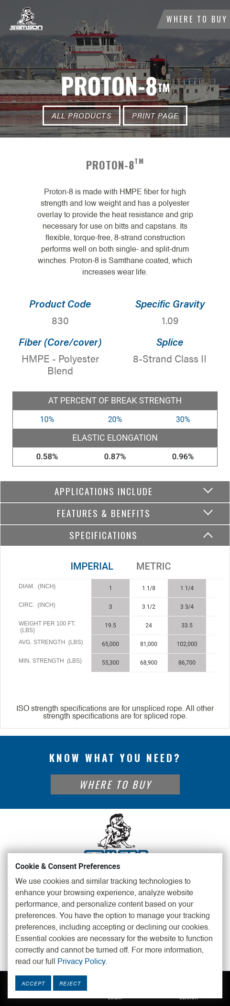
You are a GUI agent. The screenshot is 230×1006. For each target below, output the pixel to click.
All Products (81, 115)
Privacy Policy (81, 962)
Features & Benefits (104, 513)
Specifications (103, 535)
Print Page (155, 115)
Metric (153, 566)
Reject (70, 983)
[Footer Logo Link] (115, 835)
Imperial (91, 566)
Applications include (104, 491)
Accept (33, 983)
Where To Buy (197, 19)
